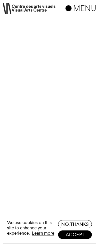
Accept (75, 234)
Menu (84, 8)
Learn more (43, 233)
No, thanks (75, 224)
